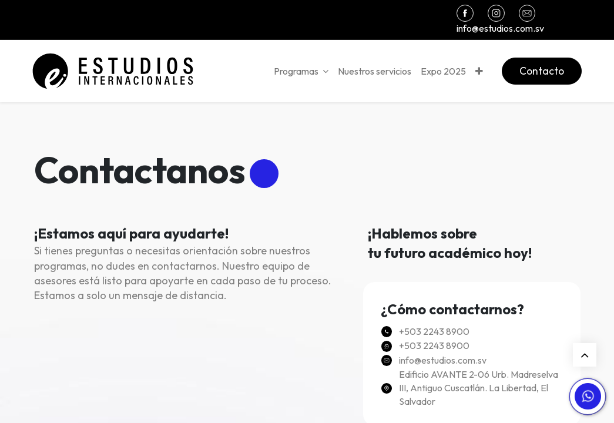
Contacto (540, 71)
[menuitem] (373, 71)
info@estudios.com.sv (500, 28)
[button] (477, 71)
